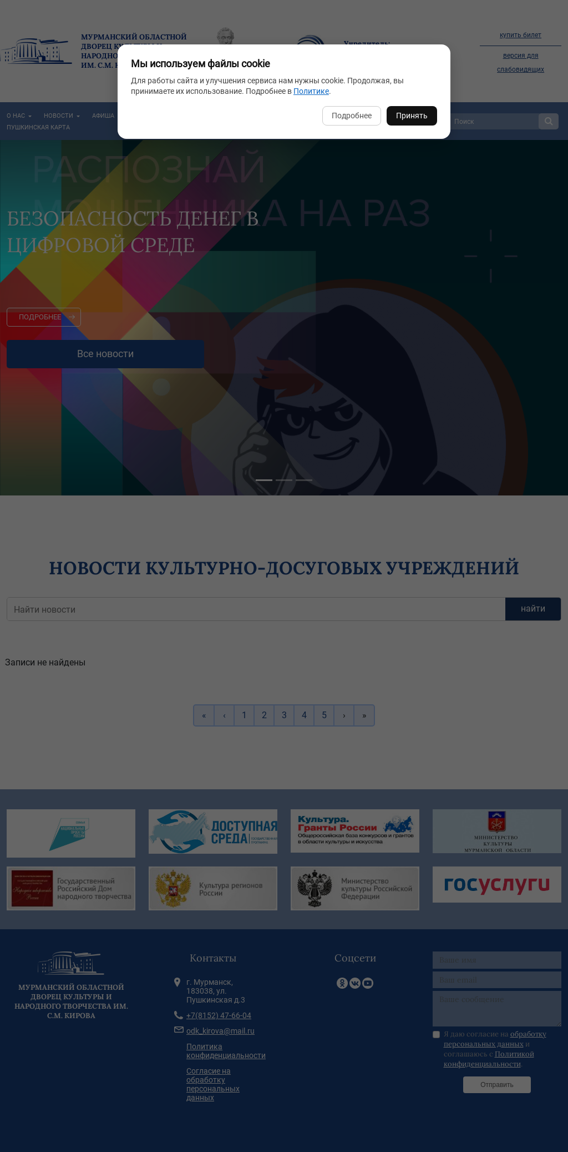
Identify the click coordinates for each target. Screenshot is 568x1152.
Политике (311, 91)
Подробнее (352, 115)
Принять (412, 115)
